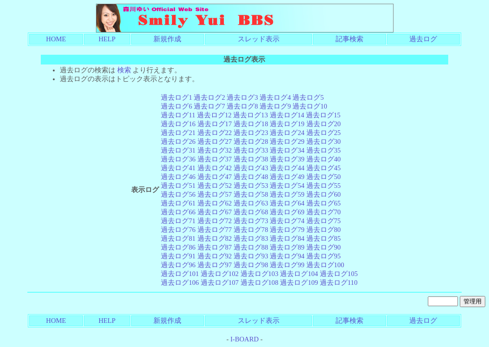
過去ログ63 (251, 203)
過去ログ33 (251, 150)
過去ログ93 (251, 256)
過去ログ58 (251, 194)
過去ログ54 (287, 185)
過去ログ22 (214, 132)
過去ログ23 (251, 132)
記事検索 (349, 39)
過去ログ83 (251, 238)
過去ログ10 (309, 106)
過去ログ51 (178, 185)
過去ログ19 (287, 124)
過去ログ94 (287, 256)
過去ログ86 (178, 247)
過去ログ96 (178, 265)
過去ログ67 (214, 212)
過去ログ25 (323, 132)
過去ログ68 (251, 212)
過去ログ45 (323, 168)
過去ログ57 (214, 194)
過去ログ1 (176, 97)
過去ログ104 (299, 273)
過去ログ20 (323, 124)
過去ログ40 (323, 159)
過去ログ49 (287, 176)
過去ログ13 (250, 115)
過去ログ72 (214, 221)
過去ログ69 (287, 212)
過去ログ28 (251, 141)
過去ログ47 (214, 176)
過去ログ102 (220, 273)
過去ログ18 (251, 124)
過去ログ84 (287, 238)
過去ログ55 (323, 185)
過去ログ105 (339, 273)
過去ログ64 (287, 203)
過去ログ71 (178, 221)
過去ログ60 (323, 194)
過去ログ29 (287, 141)
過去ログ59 (287, 194)
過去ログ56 (178, 194)
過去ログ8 (242, 106)
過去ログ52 (214, 185)
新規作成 (167, 39)
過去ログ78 (251, 229)
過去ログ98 (251, 265)
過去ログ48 (251, 176)
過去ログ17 (214, 124)
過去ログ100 (325, 265)
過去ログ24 (287, 132)
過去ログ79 (287, 229)
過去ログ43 (251, 168)
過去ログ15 (323, 115)
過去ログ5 (308, 97)
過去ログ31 (178, 150)
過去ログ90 (323, 247)
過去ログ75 (323, 221)
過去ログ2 (209, 97)
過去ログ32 (214, 150)
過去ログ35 (323, 150)
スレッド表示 (258, 39)
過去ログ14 (287, 115)
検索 (124, 70)
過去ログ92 (214, 256)
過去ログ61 (178, 203)
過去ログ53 (251, 185)
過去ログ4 (275, 97)
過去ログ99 (287, 265)
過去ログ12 (214, 115)
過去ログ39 (287, 159)
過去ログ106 (180, 282)
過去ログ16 (178, 124)
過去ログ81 (178, 238)
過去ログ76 (178, 229)
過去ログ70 (323, 212)
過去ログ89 (287, 247)
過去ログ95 (323, 256)
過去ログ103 (260, 273)
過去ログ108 (260, 282)
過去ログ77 (214, 229)
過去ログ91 (178, 256)
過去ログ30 (323, 141)
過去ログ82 (214, 238)
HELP (107, 39)
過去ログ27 (214, 141)
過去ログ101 (180, 273)
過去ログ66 (178, 212)
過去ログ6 (176, 106)
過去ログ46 (178, 176)
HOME (56, 39)
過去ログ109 (299, 282)
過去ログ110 (338, 282)
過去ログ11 (178, 115)
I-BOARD (244, 339)
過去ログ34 (287, 150)
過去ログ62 (214, 203)
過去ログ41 (178, 168)
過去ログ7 (209, 106)
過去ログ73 (251, 221)
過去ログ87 (214, 247)
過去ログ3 (242, 97)
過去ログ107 (220, 282)
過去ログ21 (178, 132)
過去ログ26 (178, 141)
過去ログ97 (214, 265)
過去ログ (423, 39)
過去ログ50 (323, 176)
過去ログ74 (287, 221)
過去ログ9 (275, 106)
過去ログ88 (251, 247)
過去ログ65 (323, 203)
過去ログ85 (323, 238)
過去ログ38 (251, 159)
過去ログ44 (287, 168)
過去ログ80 (323, 229)
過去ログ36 (178, 159)
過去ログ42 (214, 168)
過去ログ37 (214, 159)
